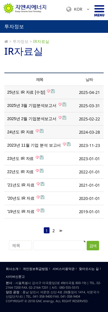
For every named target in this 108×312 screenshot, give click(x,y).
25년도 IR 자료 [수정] (31, 91)
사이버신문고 (15, 276)
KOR (77, 9)
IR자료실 (41, 41)
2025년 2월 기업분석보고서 (36, 118)
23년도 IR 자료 (25, 158)
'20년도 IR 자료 (25, 198)
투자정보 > (22, 41)
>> (60, 230)
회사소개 (12, 269)
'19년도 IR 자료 (25, 211)
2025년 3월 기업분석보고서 (36, 105)
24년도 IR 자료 (25, 131)
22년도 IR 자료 (25, 171)
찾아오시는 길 (89, 269)
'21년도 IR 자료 (25, 184)
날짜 (89, 79)
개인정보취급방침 (35, 269)
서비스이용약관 (63, 269)
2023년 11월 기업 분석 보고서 (39, 145)
